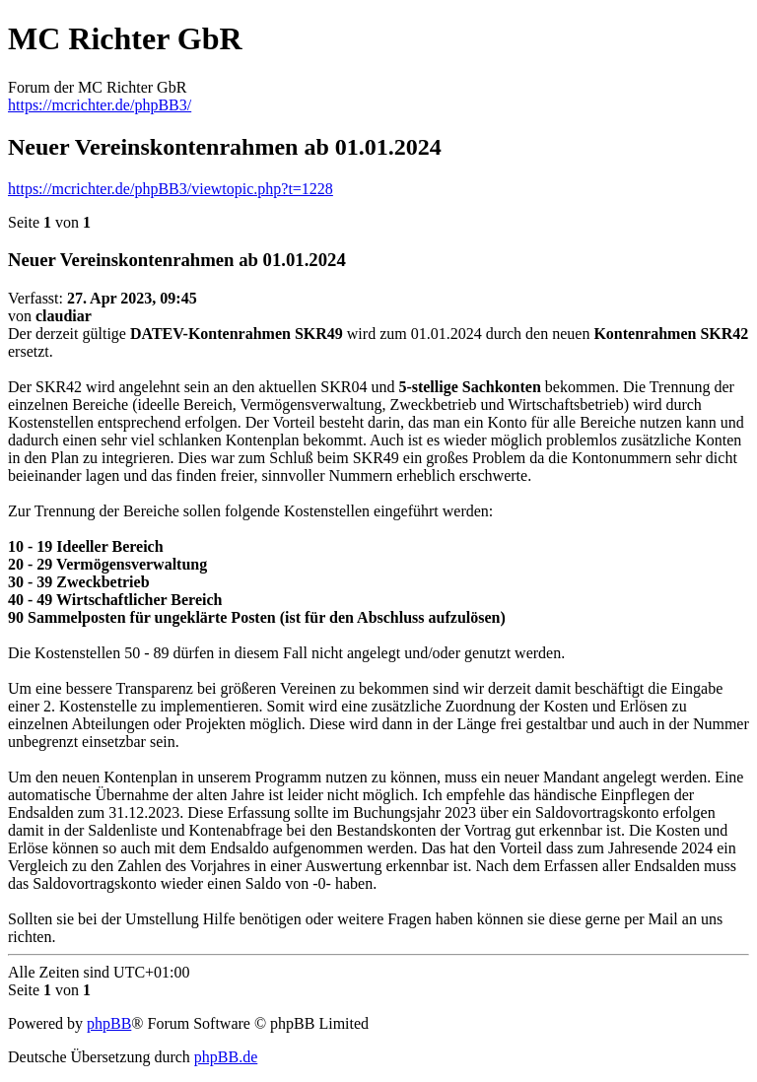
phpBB (109, 1023)
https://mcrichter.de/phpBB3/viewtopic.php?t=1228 (170, 188)
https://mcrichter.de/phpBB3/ (99, 105)
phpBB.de (225, 1056)
